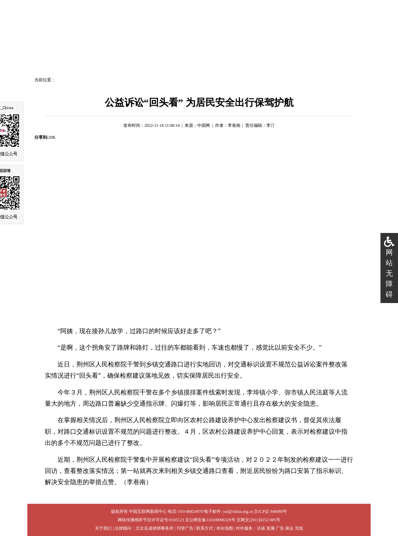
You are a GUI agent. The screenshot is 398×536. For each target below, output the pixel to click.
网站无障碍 (389, 273)
